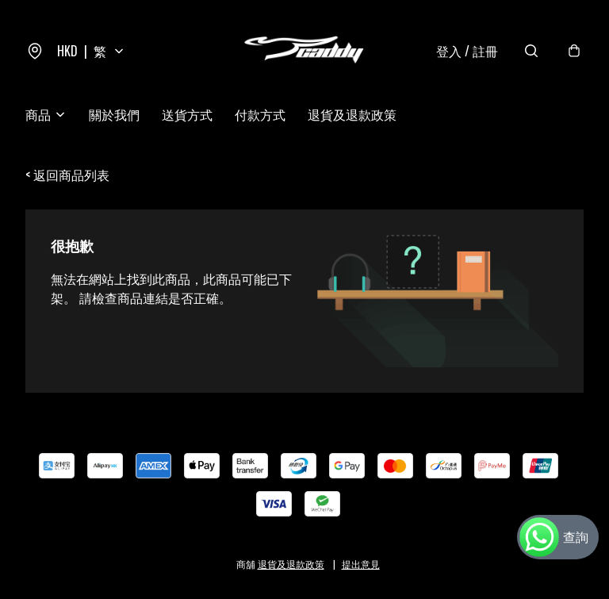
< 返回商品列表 (67, 174)
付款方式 (260, 114)
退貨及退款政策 (352, 114)
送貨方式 (187, 114)
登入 (467, 50)
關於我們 (114, 114)
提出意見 (361, 563)
